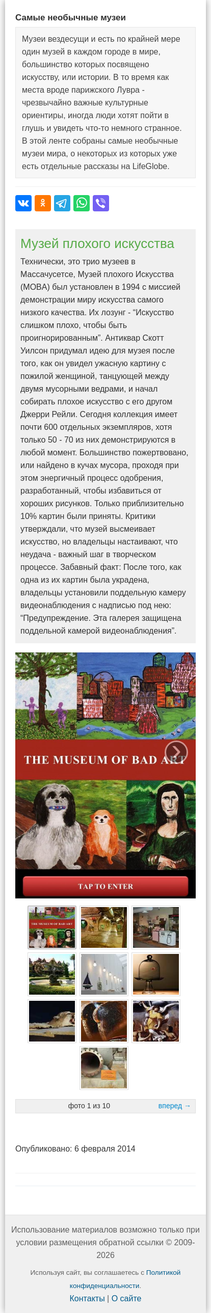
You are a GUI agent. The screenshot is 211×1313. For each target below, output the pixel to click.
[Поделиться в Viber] (101, 203)
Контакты (87, 1298)
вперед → (175, 1106)
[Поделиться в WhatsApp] (81, 203)
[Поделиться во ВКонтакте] (23, 203)
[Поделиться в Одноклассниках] (43, 203)
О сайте (127, 1298)
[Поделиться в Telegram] (62, 203)
